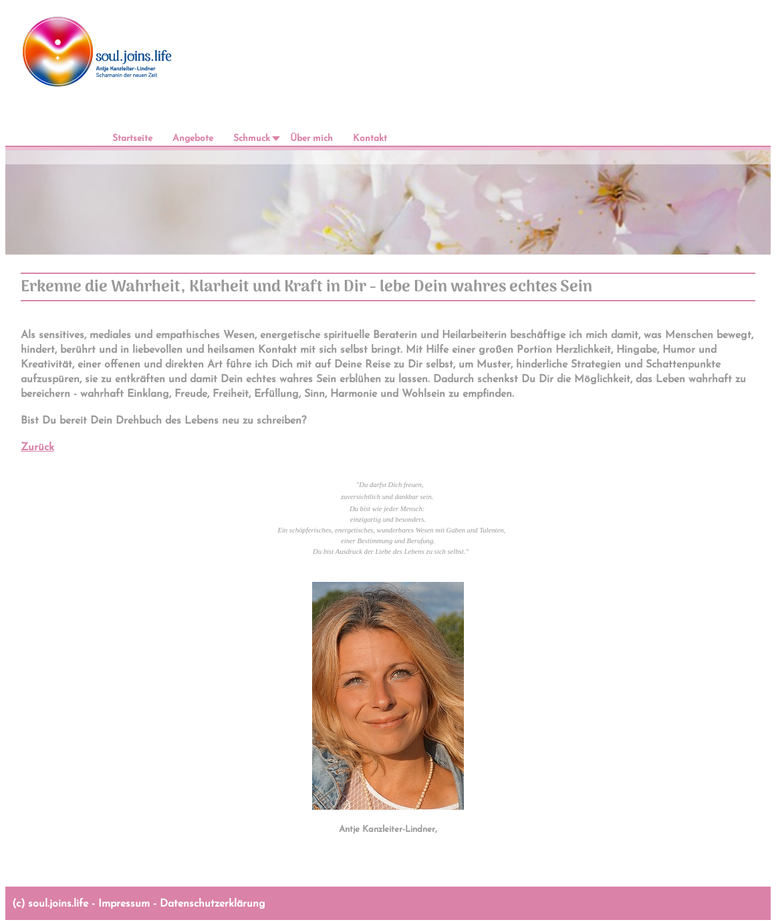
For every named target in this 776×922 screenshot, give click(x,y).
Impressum (124, 904)
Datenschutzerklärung (212, 904)
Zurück (37, 447)
